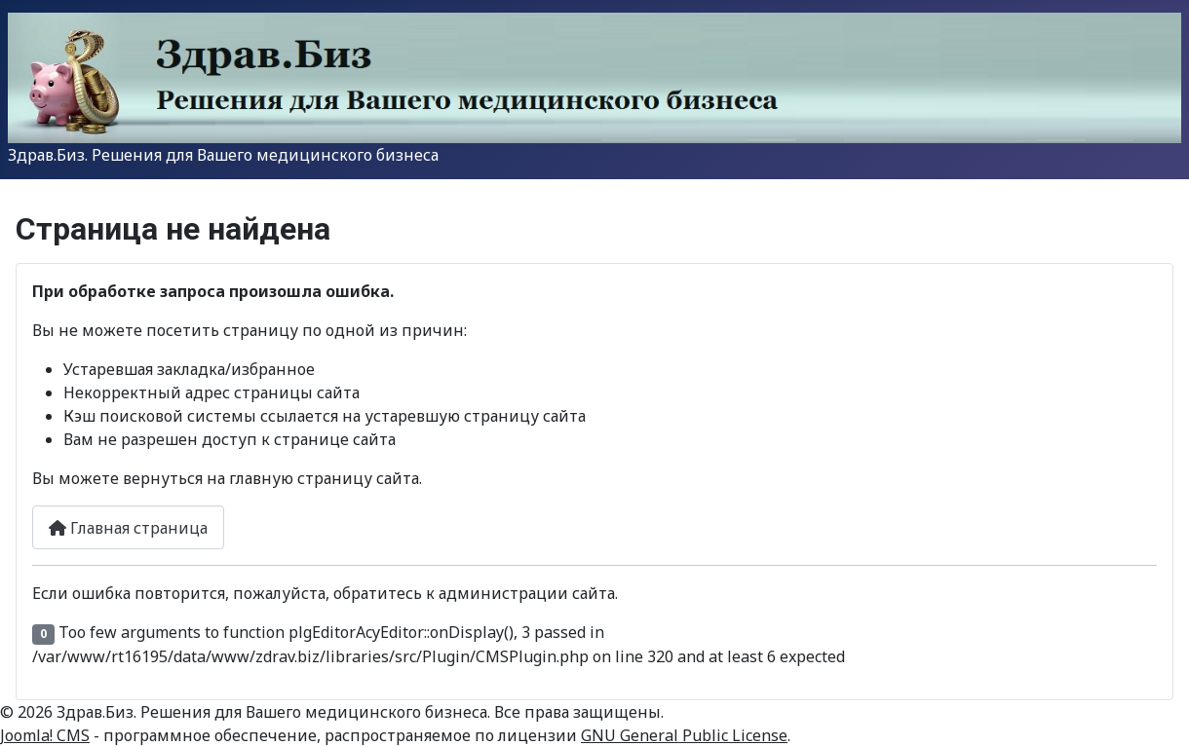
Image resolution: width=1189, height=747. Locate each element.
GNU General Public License (684, 735)
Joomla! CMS (45, 735)
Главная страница (128, 528)
